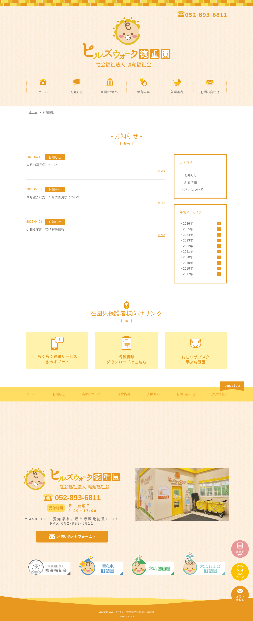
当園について (91, 394)
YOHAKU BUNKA (126, 616)
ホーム (31, 394)
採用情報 (218, 394)
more (161, 170)
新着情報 (190, 182)
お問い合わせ (185, 394)
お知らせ (190, 175)
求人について (193, 189)
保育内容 (124, 394)
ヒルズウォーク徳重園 (123, 612)
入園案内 (153, 394)
